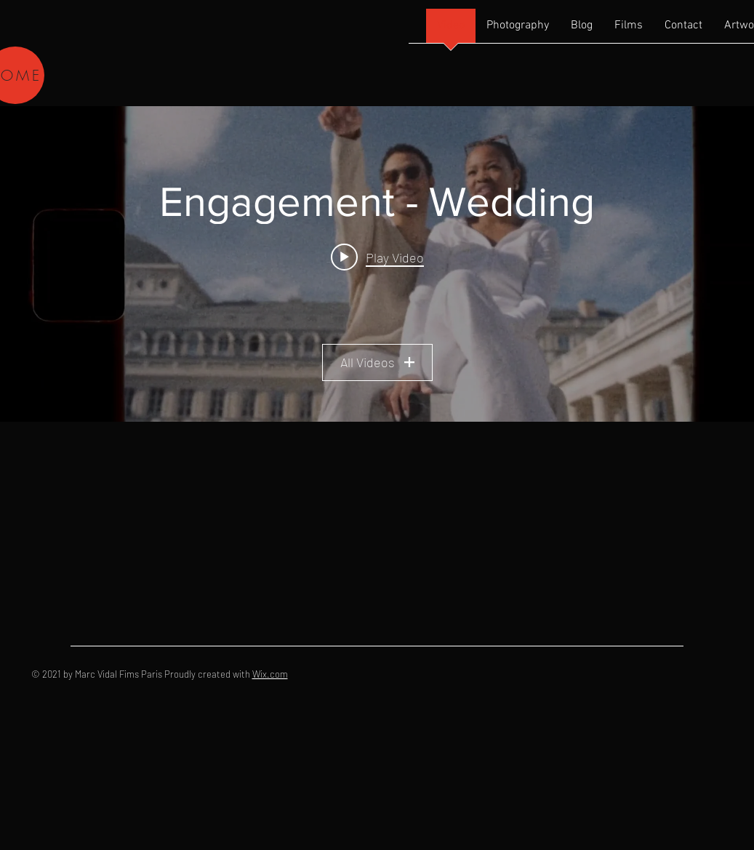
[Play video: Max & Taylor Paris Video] (377, 256)
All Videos (377, 362)
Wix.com (270, 674)
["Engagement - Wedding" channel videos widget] (377, 264)
